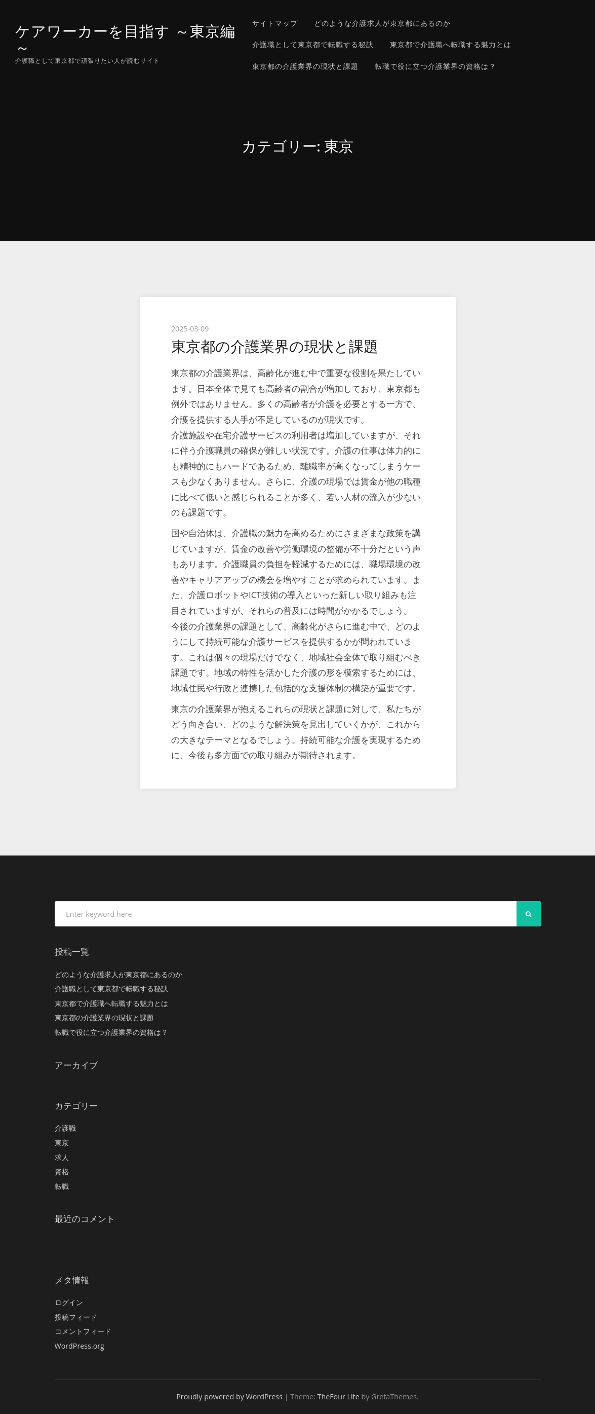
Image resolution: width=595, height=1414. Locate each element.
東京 (62, 1142)
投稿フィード (76, 1317)
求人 (62, 1157)
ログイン (69, 1302)
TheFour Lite (339, 1396)
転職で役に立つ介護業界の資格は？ (435, 66)
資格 (62, 1171)
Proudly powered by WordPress (229, 1396)
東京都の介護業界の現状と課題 (305, 66)
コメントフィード (83, 1331)
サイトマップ (275, 23)
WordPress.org (79, 1346)
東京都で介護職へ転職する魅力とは (450, 44)
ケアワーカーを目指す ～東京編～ (125, 39)
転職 (62, 1186)
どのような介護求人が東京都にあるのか (382, 23)
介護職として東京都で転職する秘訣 (313, 44)
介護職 (65, 1128)
